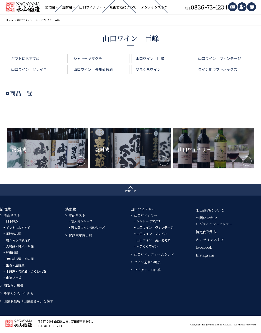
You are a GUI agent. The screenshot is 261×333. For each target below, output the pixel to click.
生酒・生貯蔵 (15, 265)
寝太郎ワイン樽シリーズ (88, 227)
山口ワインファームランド (154, 254)
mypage (242, 6)
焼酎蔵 (67, 7)
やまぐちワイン (148, 69)
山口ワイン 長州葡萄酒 (93, 69)
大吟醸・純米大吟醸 (20, 246)
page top (130, 190)
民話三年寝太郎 (80, 235)
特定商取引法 (206, 231)
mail (232, 6)
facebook (204, 247)
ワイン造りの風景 (147, 262)
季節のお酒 (13, 233)
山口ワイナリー (91, 7)
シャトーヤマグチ (88, 58)
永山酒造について (123, 7)
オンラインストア (154, 7)
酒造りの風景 (13, 285)
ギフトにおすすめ (25, 58)
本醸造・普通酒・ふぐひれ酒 (26, 271)
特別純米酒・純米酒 (20, 258)
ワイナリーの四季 (147, 269)
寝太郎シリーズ (82, 221)
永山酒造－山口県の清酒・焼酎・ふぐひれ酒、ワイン (23, 7)
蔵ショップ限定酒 (18, 240)
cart (251, 6)
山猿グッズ (13, 277)
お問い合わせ (206, 217)
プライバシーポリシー (216, 223)
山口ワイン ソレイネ (29, 69)
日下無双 (12, 221)
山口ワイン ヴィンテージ (219, 58)
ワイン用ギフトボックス (217, 69)
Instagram (205, 254)
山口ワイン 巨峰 (150, 58)
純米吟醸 (12, 252)
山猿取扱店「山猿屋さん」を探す (28, 301)
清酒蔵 (50, 7)
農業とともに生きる (18, 293)
